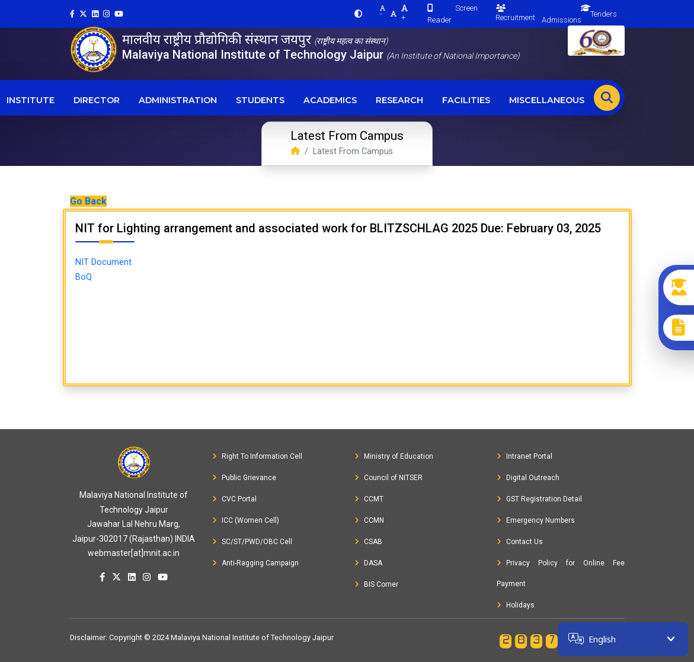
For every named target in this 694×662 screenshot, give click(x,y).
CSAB (368, 542)
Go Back (88, 201)
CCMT (368, 499)
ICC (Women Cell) (245, 520)
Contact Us (520, 542)
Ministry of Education (393, 456)
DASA (368, 563)
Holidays (516, 605)
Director (96, 100)
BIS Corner (376, 584)
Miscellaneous (546, 100)
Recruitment (515, 13)
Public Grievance (244, 478)
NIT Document (103, 262)
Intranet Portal (524, 456)
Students (260, 100)
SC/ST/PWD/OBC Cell (252, 542)
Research (399, 100)
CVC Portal (234, 499)
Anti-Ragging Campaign (255, 563)
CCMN (369, 520)
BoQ (83, 277)
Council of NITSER (388, 478)
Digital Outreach (528, 478)
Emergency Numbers (536, 520)
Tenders (603, 13)
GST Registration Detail (539, 499)
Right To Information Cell (257, 456)
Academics (330, 100)
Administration (178, 100)
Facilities (466, 100)
